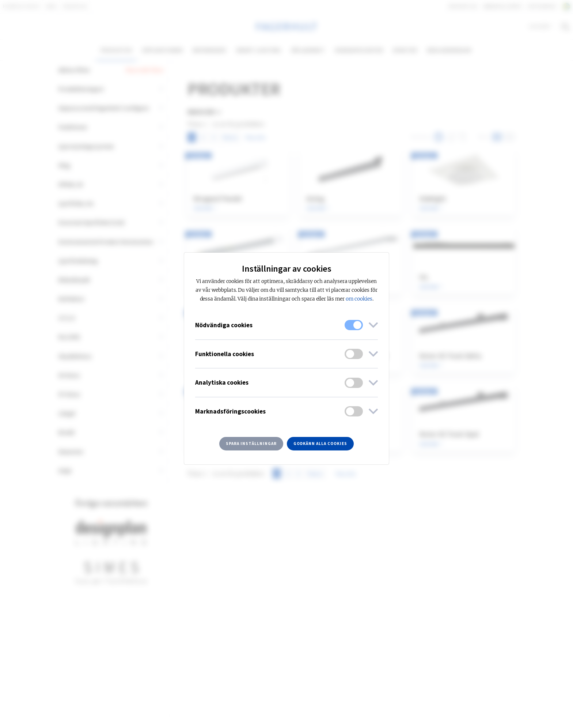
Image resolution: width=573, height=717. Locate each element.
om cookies (359, 299)
